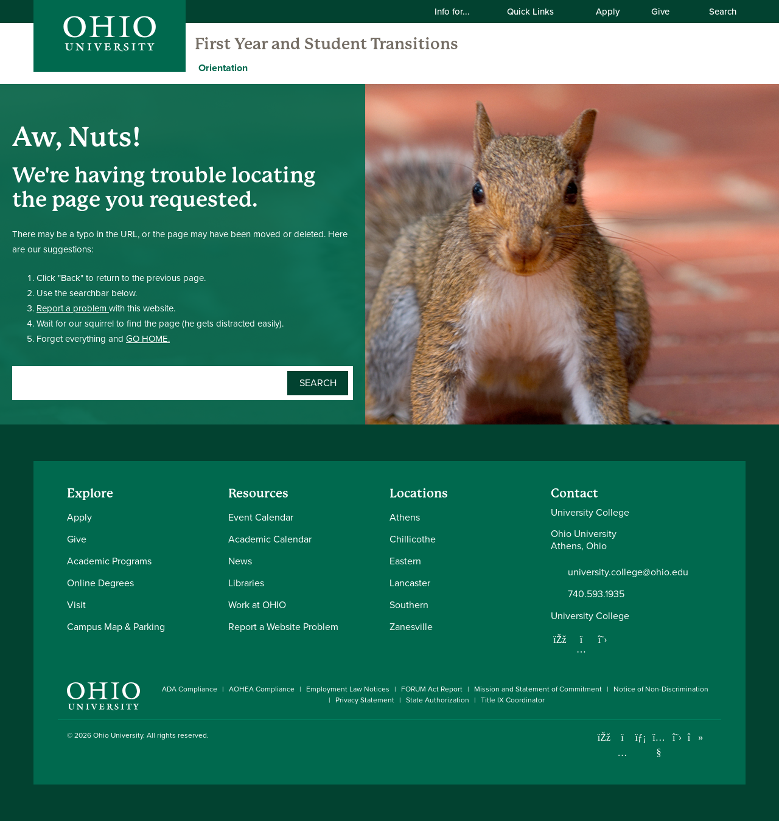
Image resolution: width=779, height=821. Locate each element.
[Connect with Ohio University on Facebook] (604, 737)
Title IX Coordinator (513, 700)
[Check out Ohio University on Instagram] (622, 752)
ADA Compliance (189, 689)
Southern (409, 605)
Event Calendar (260, 517)
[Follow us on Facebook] (560, 639)
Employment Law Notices (348, 689)
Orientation (223, 68)
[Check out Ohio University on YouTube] (658, 745)
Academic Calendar (270, 539)
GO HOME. (148, 338)
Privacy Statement (364, 700)
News (240, 561)
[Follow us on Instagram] (581, 649)
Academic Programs (109, 561)
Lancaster (410, 583)
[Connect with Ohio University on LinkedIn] (640, 737)
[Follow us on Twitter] (602, 639)
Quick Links (538, 11)
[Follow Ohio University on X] (677, 737)
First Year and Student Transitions (326, 44)
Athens (405, 517)
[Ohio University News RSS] (713, 737)
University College (590, 616)
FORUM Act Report (432, 689)
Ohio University (118, 735)
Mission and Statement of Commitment (538, 689)
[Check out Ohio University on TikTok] (695, 737)
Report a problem (73, 308)
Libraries (246, 583)
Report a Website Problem (283, 627)
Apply (608, 11)
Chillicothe (413, 539)
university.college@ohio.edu (628, 572)
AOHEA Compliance (262, 689)
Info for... (460, 11)
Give (660, 11)
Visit (76, 605)
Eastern (405, 561)
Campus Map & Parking (116, 627)
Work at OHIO (257, 605)
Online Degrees (100, 583)
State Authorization (437, 700)
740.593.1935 (596, 594)
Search (716, 11)
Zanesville (411, 627)
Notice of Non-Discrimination (660, 689)
